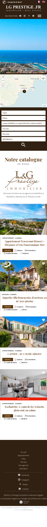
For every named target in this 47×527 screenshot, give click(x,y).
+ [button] (3, 77)
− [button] (3, 80)
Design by (23, 502)
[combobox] (23, 113)
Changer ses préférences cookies (34, 498)
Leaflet (44, 106)
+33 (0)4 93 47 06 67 (14, 2)
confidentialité (33, 507)
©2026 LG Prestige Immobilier (16, 495)
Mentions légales (36, 495)
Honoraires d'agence (10, 498)
